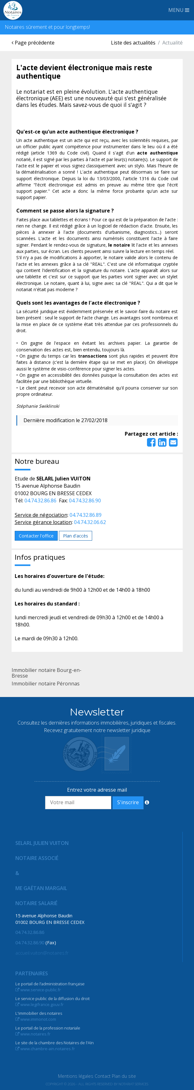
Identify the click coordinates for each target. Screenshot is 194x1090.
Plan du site (124, 1076)
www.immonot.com (35, 1019)
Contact (103, 1076)
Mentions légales (75, 1076)
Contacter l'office (36, 536)
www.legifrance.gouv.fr (39, 1004)
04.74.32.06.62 (90, 522)
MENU (178, 10)
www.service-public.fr (38, 990)
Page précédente (33, 42)
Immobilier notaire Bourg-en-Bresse (46, 673)
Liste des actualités (133, 42)
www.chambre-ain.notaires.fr (45, 1048)
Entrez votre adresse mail (97, 789)
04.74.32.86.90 (85, 500)
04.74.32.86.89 (86, 514)
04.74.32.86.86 (40, 500)
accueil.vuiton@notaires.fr (41, 953)
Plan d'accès (75, 536)
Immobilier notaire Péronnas (46, 683)
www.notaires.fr (32, 1034)
